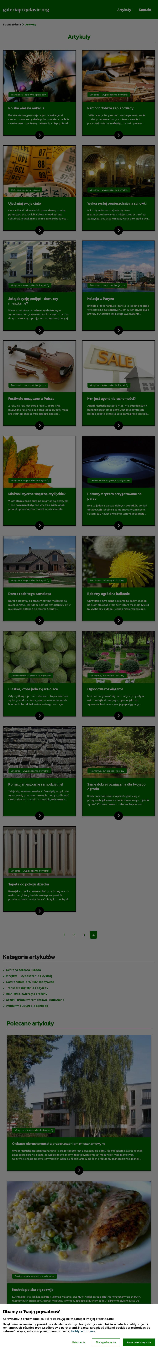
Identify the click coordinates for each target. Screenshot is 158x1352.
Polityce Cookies (83, 1331)
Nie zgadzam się (106, 1342)
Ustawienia (78, 1342)
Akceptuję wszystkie (139, 1342)
